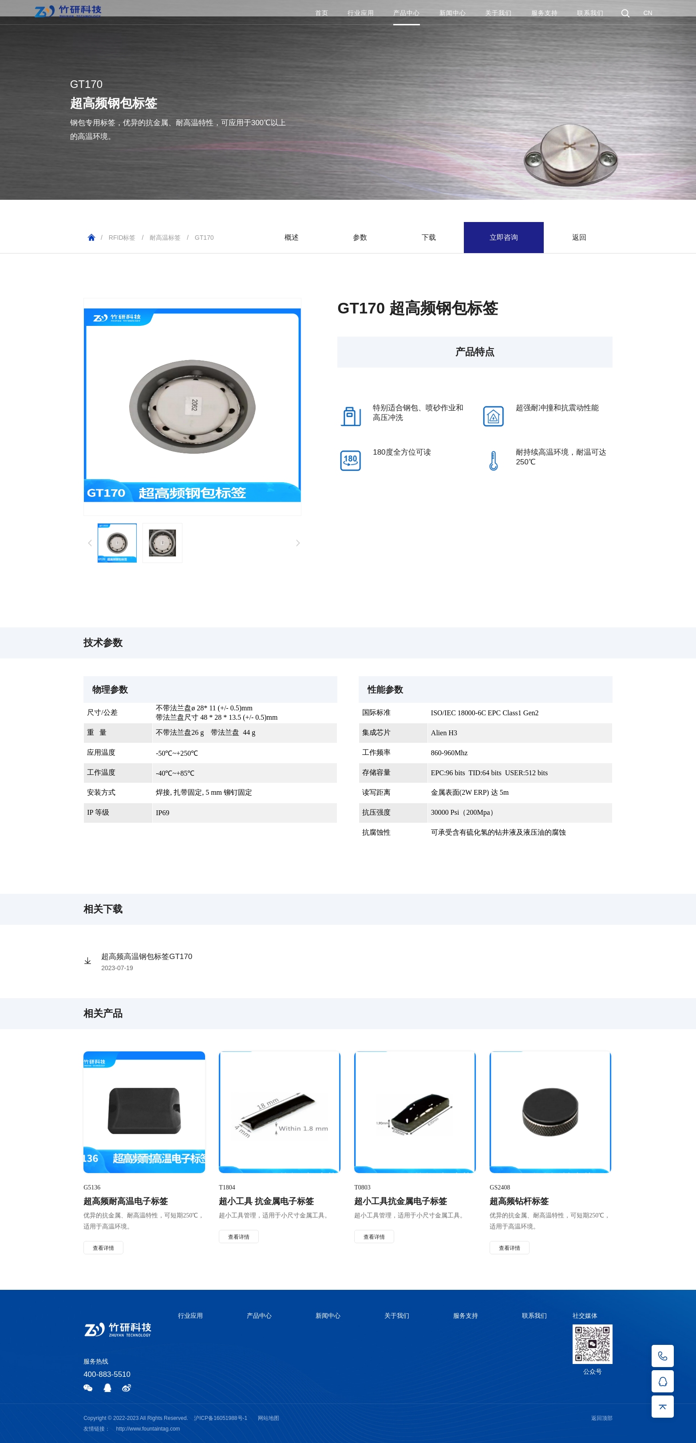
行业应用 (361, 12)
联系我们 (590, 12)
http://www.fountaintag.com (148, 1429)
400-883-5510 (106, 1374)
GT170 (204, 237)
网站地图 (268, 1418)
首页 (321, 12)
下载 (429, 237)
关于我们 (498, 12)
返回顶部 (602, 1418)
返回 (579, 237)
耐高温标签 (165, 237)
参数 (360, 237)
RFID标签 (122, 237)
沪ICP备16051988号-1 (220, 1418)
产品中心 (406, 12)
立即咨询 (504, 237)
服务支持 (544, 12)
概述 (292, 237)
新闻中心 (452, 12)
